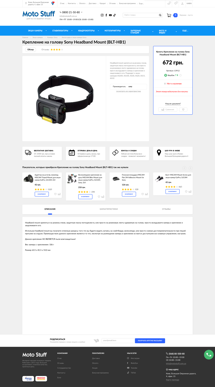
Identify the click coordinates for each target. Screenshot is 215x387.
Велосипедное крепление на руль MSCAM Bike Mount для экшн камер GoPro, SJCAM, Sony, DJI (90, 179)
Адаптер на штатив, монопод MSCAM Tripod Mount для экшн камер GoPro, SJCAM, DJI (47, 177)
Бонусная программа (127, 3)
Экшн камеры (37, 37)
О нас (62, 3)
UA (188, 3)
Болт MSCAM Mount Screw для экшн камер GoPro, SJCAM (178, 176)
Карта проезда (172, 380)
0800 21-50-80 (71, 12)
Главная (25, 37)
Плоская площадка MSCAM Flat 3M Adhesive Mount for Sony (133, 177)
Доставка (92, 3)
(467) (180, 186)
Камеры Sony (52, 37)
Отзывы (112, 3)
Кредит (103, 3)
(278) (136, 189)
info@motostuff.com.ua (68, 16)
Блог (59, 378)
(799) (93, 192)
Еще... (141, 4)
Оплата (82, 3)
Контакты (72, 3)
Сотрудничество (64, 368)
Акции (94, 368)
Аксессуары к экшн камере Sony (74, 37)
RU (190, 3)
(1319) (50, 189)
